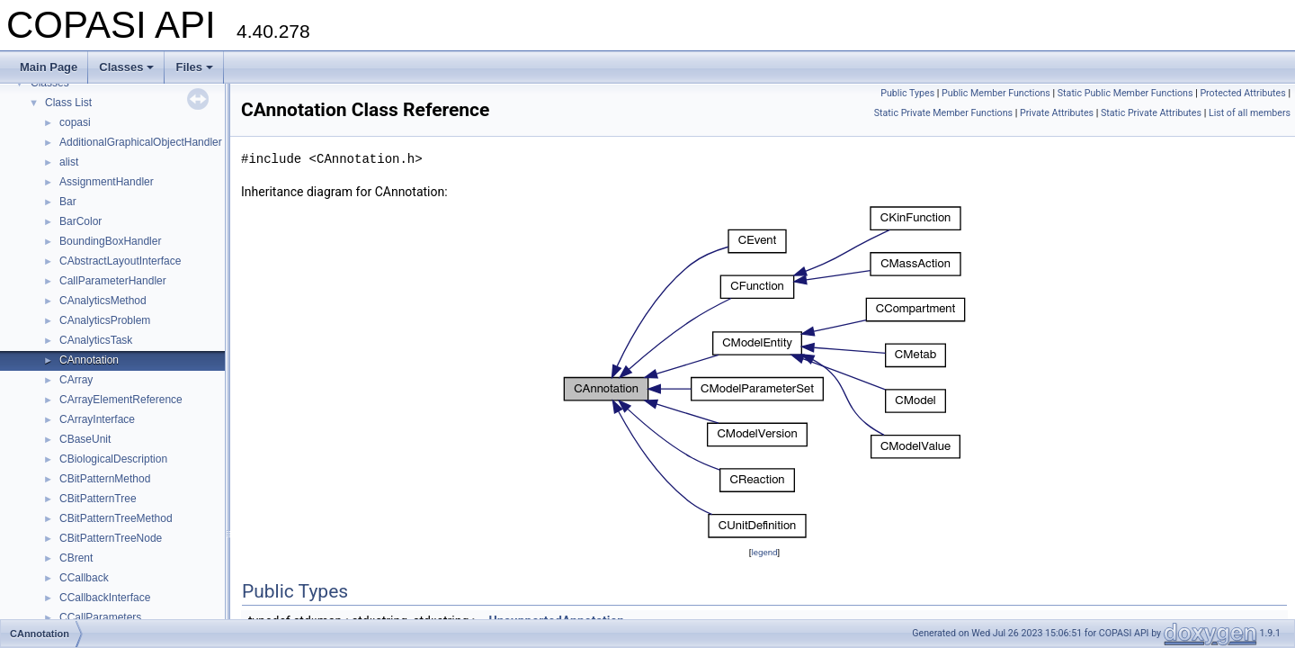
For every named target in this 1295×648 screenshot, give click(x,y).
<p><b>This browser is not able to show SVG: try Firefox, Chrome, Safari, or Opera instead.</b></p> (764, 372)
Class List (68, 102)
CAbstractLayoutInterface (120, 261)
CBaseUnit (85, 439)
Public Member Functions (996, 93)
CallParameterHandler (112, 280)
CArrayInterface (97, 419)
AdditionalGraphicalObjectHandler (140, 142)
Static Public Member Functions (1125, 93)
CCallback (84, 578)
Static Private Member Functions (943, 113)
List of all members (1250, 113)
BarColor (80, 221)
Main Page (48, 67)
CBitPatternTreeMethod (116, 518)
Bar (67, 201)
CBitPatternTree (98, 498)
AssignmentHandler (106, 182)
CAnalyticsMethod (103, 300)
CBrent (76, 558)
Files (194, 67)
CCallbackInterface (104, 597)
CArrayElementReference (121, 399)
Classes (126, 67)
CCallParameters (100, 617)
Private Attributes (1057, 113)
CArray (76, 380)
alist (68, 162)
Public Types (907, 93)
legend (764, 552)
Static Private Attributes (1151, 113)
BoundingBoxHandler (110, 241)
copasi (75, 122)
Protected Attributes (1242, 93)
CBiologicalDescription (113, 459)
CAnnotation (89, 360)
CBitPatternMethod (104, 478)
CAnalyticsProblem (104, 320)
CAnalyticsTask (95, 340)
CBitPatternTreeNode (110, 538)
